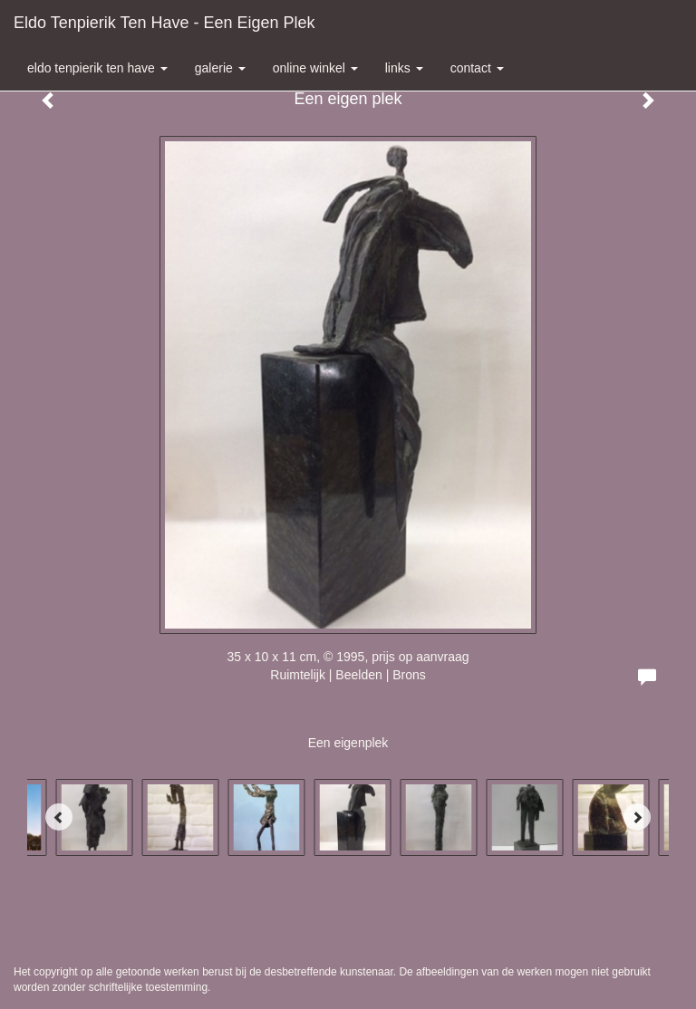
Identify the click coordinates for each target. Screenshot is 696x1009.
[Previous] (58, 817)
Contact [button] (477, 68)
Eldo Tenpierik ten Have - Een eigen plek (164, 23)
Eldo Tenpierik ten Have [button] (97, 68)
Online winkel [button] (315, 68)
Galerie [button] (220, 68)
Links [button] (404, 68)
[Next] (637, 817)
